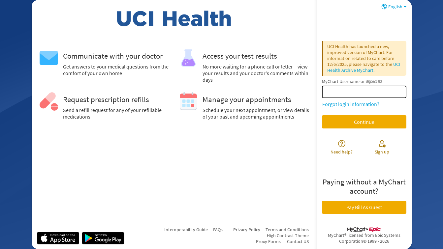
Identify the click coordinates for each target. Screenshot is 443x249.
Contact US (298, 241)
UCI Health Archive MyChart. (363, 67)
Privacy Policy (246, 230)
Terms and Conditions (287, 230)
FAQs (218, 230)
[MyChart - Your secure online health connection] (174, 18)
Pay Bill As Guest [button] (364, 207)
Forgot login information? (350, 104)
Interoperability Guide (186, 230)
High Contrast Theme (288, 235)
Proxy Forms (268, 241)
